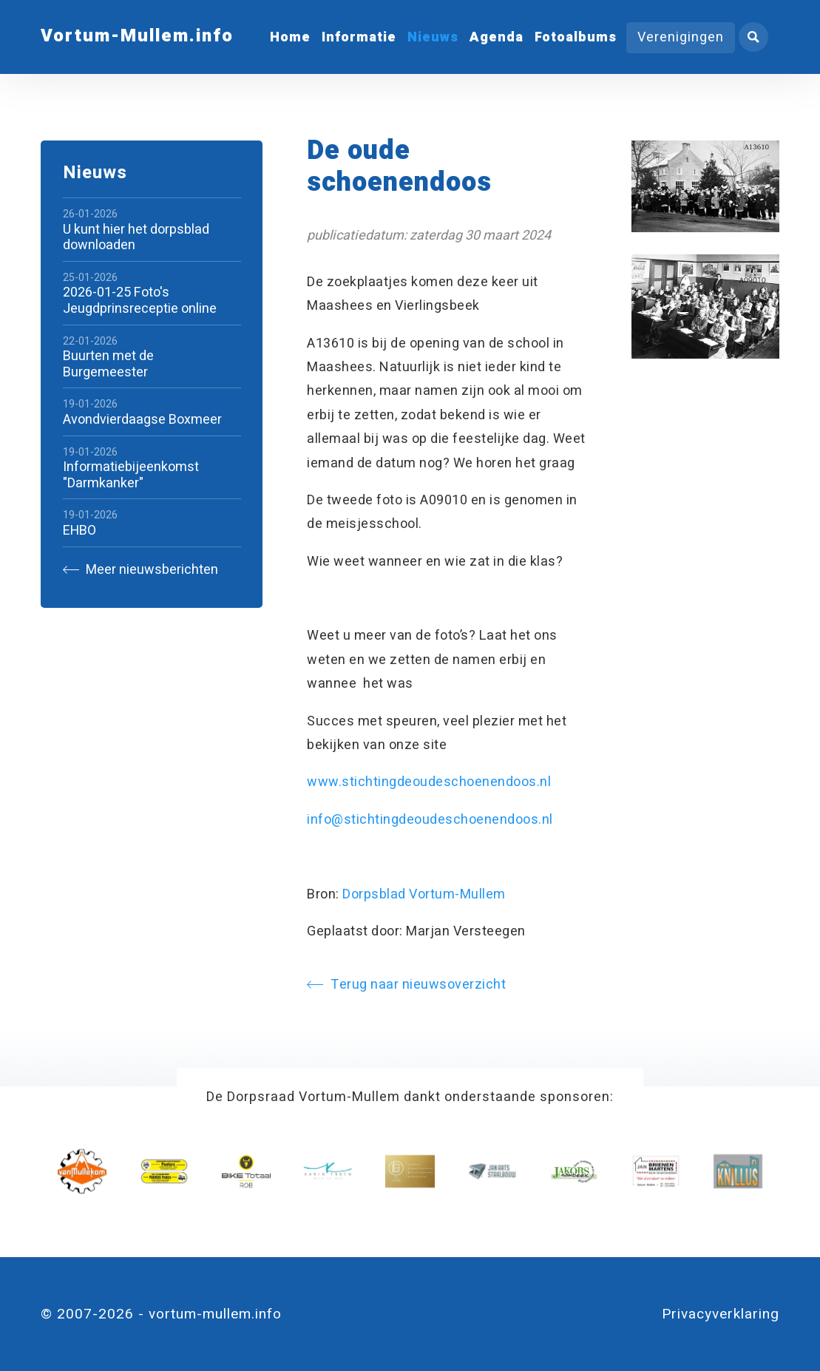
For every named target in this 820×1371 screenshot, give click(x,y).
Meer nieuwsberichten (140, 570)
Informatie (359, 37)
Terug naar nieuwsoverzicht (406, 985)
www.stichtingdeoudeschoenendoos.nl (429, 782)
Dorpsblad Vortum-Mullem (424, 894)
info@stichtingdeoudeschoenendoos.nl (430, 820)
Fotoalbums (576, 37)
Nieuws (432, 37)
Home (290, 37)
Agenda (496, 37)
